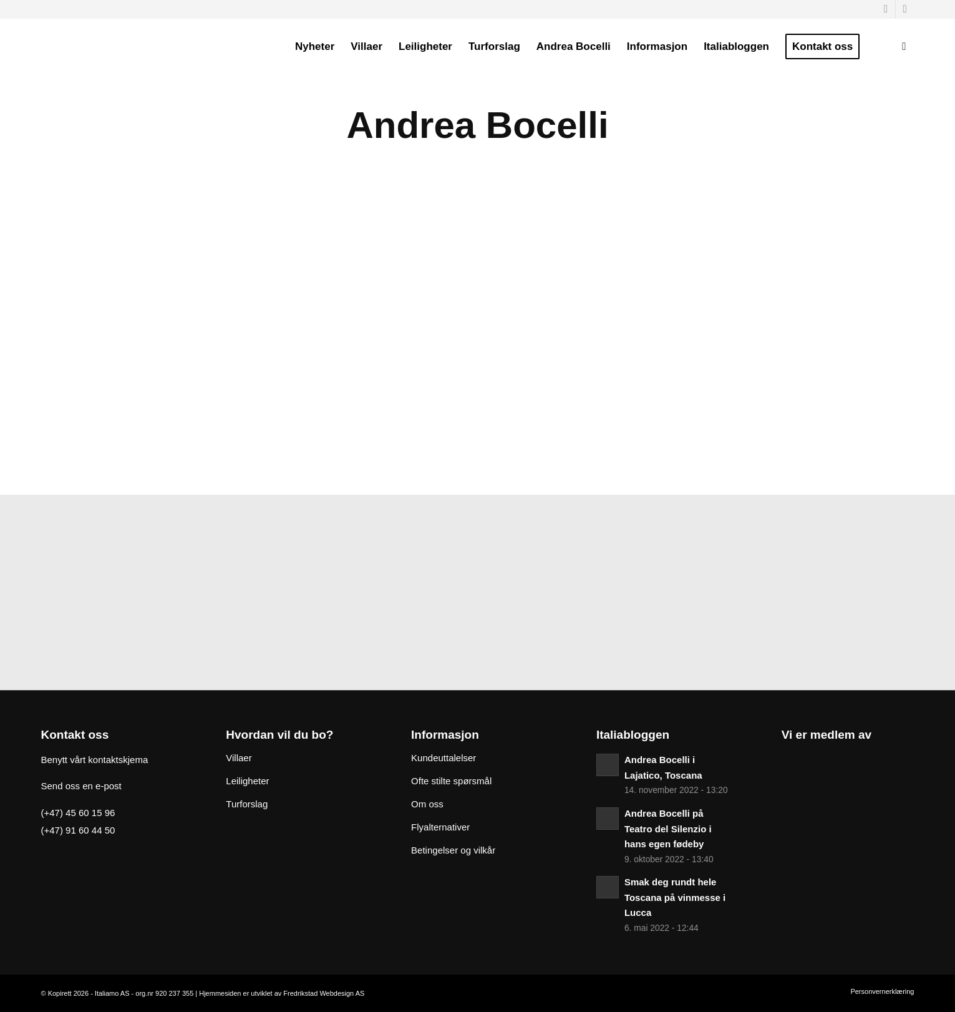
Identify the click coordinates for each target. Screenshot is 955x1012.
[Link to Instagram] (905, 9)
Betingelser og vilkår (453, 850)
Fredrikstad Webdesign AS (323, 993)
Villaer (238, 757)
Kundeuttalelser (443, 757)
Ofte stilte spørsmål (451, 781)
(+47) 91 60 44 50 (78, 830)
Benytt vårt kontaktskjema (94, 759)
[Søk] (904, 47)
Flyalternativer (440, 827)
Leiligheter (247, 781)
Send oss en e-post (81, 786)
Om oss (427, 804)
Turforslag (247, 804)
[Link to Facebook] (886, 9)
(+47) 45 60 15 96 (78, 812)
